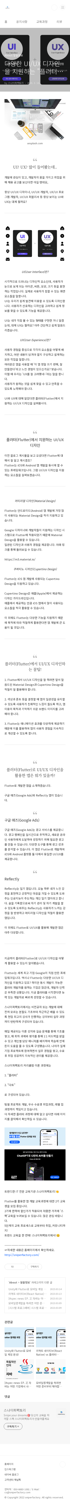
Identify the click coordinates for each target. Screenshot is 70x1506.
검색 (54, 7)
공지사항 (21, 21)
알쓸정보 (25, 1282)
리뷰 (59, 21)
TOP (63, 1464)
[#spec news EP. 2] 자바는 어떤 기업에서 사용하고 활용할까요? (27, 1300)
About (13, 1282)
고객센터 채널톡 (12, 1479)
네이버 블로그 (11, 1474)
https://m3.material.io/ (19, 559)
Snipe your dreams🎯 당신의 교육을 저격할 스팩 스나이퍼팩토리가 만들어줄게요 (26, 1417)
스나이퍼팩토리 (15, 1410)
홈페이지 (8, 1464)
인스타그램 (10, 1469)
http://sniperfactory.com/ (21, 1255)
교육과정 (42, 21)
